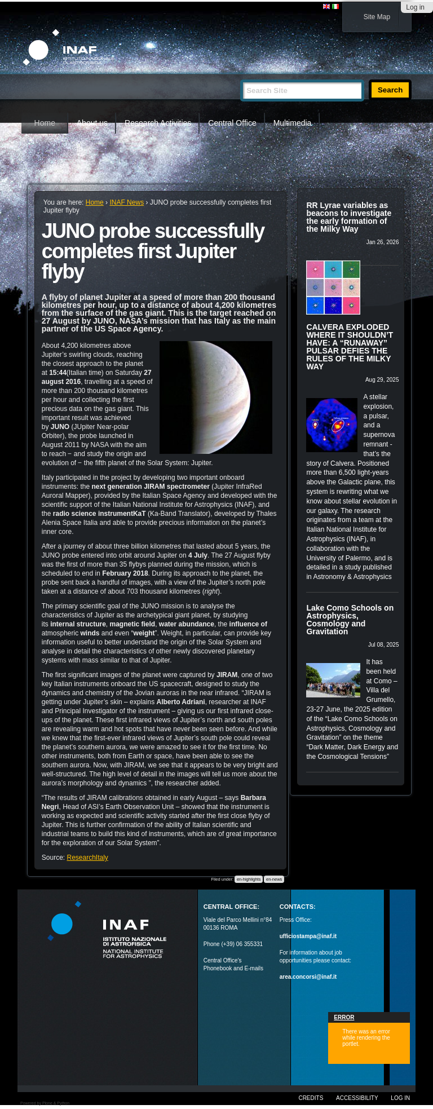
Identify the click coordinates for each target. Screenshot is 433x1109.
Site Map (377, 17)
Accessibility (357, 1098)
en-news (274, 879)
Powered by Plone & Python (44, 1103)
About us (92, 122)
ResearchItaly (87, 857)
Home (44, 122)
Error (344, 1017)
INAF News (126, 202)
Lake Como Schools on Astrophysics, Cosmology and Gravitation (350, 619)
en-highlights (249, 879)
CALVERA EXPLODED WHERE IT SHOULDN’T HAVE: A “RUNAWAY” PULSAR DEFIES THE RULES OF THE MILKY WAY (349, 346)
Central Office (232, 122)
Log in (415, 7)
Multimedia (292, 122)
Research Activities (158, 122)
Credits (310, 1098)
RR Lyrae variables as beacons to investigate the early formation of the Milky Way (348, 217)
